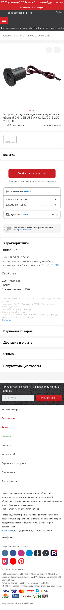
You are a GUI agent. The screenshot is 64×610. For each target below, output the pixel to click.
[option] (32, 80)
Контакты (6, 320)
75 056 (45, 265)
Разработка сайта (10, 603)
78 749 (55, 265)
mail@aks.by (7, 531)
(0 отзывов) (19, 125)
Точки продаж (9, 481)
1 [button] (30, 110)
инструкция (9, 139)
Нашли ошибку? (52, 125)
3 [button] (33, 110)
